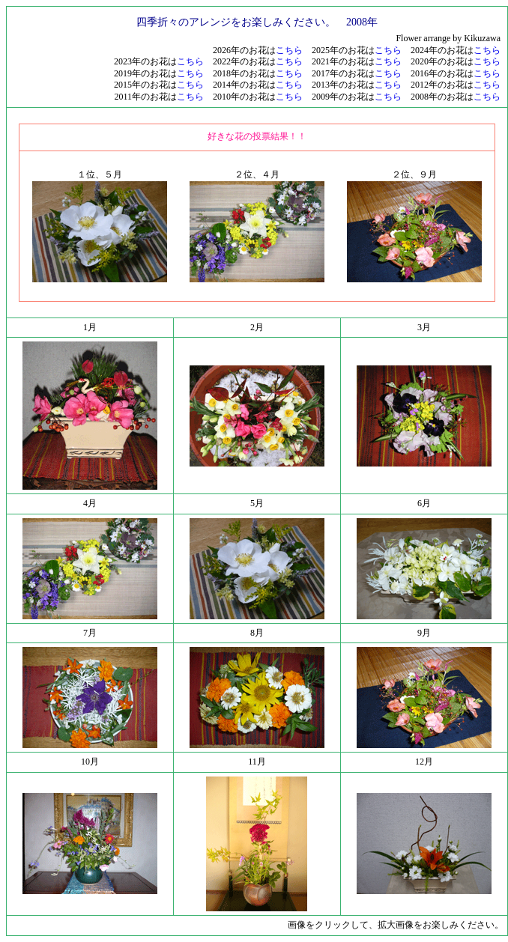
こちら (289, 50)
